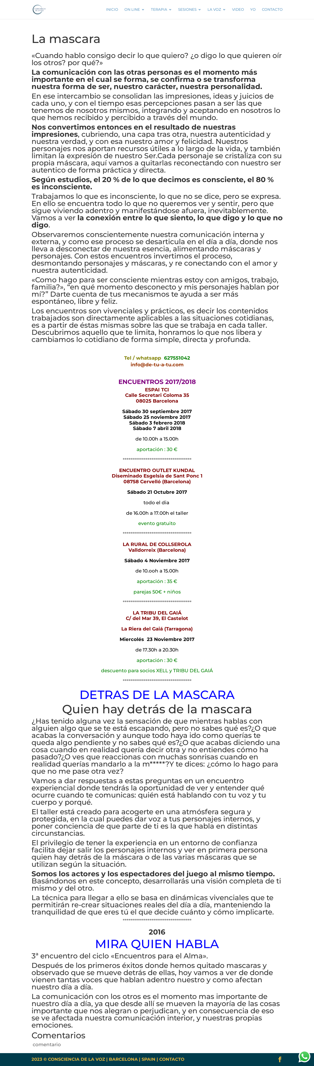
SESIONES (187, 10)
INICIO (112, 10)
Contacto (272, 10)
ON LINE (132, 10)
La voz (214, 10)
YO (253, 10)
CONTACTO (171, 1059)
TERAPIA (159, 10)
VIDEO (238, 10)
